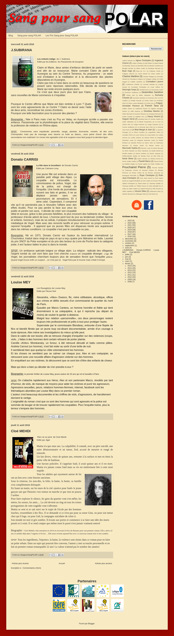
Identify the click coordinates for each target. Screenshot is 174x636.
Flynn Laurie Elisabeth (135, 103)
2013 (130, 270)
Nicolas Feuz (145, 156)
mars (127, 261)
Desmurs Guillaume (131, 92)
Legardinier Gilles (154, 132)
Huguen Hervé (128, 119)
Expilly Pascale (136, 100)
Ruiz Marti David (146, 178)
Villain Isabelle (127, 191)
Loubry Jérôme (136, 137)
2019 (130, 230)
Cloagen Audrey (151, 79)
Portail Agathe (142, 164)
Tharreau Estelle (155, 183)
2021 (130, 225)
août (127, 248)
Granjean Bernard (155, 114)
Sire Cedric (146, 181)
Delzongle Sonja (129, 90)
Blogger (91, 623)
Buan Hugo (127, 71)
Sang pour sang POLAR (29, 35)
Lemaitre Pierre (127, 135)
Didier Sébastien (145, 95)
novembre (129, 241)
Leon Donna (140, 135)
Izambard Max (143, 119)
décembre (129, 239)
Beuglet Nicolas (127, 68)
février (128, 264)
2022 (130, 223)
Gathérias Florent (141, 108)
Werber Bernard (127, 194)
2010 (130, 277)
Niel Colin (156, 156)
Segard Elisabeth (134, 181)
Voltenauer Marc (155, 191)
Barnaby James (130, 66)
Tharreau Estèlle (127, 186)
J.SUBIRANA (21, 50)
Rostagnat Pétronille (129, 175)
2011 (130, 275)
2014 (130, 268)
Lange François (153, 124)
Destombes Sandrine (152, 92)
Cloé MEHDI (21, 431)
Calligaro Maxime (128, 74)
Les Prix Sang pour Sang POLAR (61, 35)
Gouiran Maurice (140, 114)
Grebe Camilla (127, 116)
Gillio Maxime (135, 111)
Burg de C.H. (141, 71)
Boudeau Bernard (154, 68)
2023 (130, 220)
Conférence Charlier (133, 84)
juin (127, 257)
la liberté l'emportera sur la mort (148, 122)
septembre (129, 245)
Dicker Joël (131, 95)
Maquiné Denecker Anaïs (146, 140)
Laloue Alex (126, 124)
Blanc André (140, 68)
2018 (130, 232)
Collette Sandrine (136, 82)
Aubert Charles (137, 63)
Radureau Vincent (131, 170)
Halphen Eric (139, 116)
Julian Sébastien (128, 122)
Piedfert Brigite (130, 164)
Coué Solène (155, 87)
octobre (128, 243)
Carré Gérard (143, 74)
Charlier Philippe (148, 76)
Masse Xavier (138, 145)
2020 (130, 227)
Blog (10, 35)
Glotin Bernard (127, 114)
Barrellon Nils (142, 66)
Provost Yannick (157, 167)
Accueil (62, 563)
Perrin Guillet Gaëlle (129, 161)
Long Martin (151, 135)
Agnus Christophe (143, 60)
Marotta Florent (136, 143)
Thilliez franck (141, 186)
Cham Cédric (155, 74)
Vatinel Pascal (145, 188)
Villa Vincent (157, 188)
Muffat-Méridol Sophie (129, 156)
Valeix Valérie (133, 188)
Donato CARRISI (24, 159)
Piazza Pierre (158, 161)
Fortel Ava (149, 103)
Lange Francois (139, 124)
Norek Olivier (127, 158)
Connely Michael (149, 84)
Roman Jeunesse (154, 173)
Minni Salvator (129, 151)
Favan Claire (149, 100)
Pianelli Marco (145, 161)
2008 (130, 282)
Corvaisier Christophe (138, 87)
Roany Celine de (138, 173)
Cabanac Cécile (154, 71)
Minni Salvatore (143, 151)
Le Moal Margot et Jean (142, 130)
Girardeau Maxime (152, 111)
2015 (130, 266)
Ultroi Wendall (153, 186)
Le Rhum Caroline (138, 132)
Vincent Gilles (140, 191)
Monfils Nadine (127, 153)
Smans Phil (157, 181)
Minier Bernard (158, 148)
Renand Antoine (148, 170)
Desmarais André (157, 90)
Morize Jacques (155, 153)
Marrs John (149, 143)
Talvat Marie (142, 183)
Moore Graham (141, 153)
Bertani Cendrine (155, 66)
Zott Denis (152, 194)
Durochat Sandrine (139, 98)
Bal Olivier (148, 63)
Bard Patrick (159, 63)
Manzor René (149, 137)
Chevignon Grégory (136, 79)
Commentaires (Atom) (32, 568)
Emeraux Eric (152, 98)
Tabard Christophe (128, 183)
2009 (130, 279)
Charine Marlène (130, 76)
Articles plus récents (20, 563)
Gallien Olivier (127, 108)
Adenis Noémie (127, 60)
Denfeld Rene (144, 90)
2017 (130, 234)
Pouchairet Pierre (134, 167)
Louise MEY (21, 282)
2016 (130, 236)
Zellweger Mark (141, 194)
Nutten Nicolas (142, 159)
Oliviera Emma (155, 159)
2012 (130, 272)
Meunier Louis (145, 148)
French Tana (151, 105)
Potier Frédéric (155, 164)
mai (127, 259)
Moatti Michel (156, 151)
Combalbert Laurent (154, 82)
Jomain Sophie (156, 119)
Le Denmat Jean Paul (145, 127)
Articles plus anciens (103, 563)
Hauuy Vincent (154, 116)
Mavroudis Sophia (129, 148)
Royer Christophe (147, 175)
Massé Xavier (154, 145)
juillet (127, 254)
